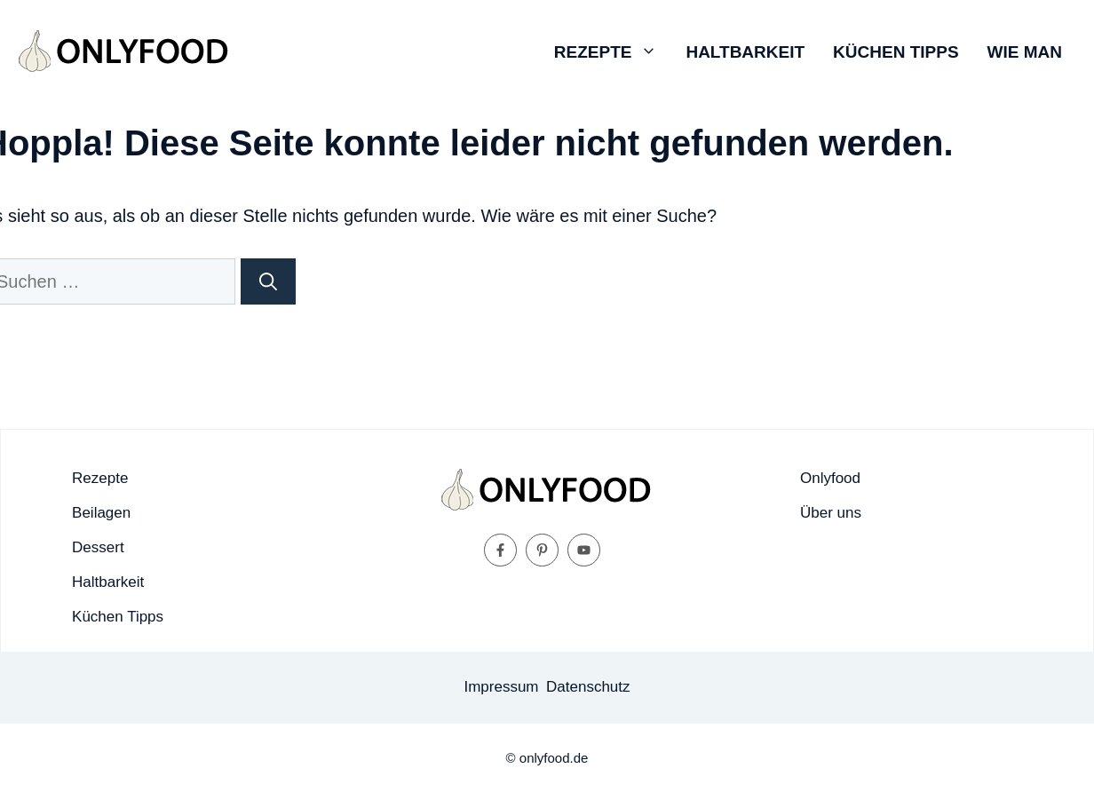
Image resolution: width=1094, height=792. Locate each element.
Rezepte (613, 52)
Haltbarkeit (745, 52)
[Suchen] (268, 281)
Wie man (1024, 52)
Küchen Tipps (895, 52)
